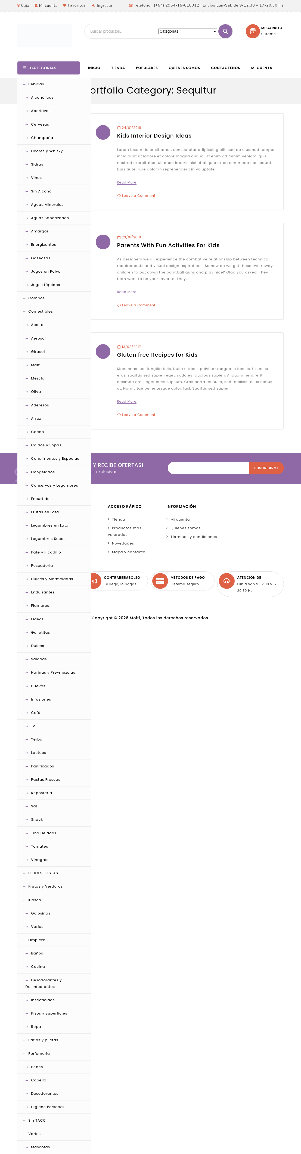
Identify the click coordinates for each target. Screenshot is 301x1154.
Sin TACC (37, 1120)
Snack (37, 819)
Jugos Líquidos (45, 284)
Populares (147, 67)
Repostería (41, 792)
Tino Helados (43, 833)
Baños (37, 953)
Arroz (36, 418)
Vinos (36, 177)
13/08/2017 (129, 346)
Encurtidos (41, 498)
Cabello (38, 1080)
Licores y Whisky (47, 151)
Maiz (35, 365)
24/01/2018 (129, 127)
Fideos (37, 619)
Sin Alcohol (41, 191)
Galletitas (40, 632)
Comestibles (40, 311)
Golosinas (40, 913)
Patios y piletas (43, 1040)
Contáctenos (225, 67)
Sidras (37, 164)
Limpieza (36, 940)
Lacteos (38, 752)
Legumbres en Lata (50, 525)
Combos (36, 298)
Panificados (42, 766)
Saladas (39, 659)
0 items (268, 34)
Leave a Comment (139, 195)
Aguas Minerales (47, 204)
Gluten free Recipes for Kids (157, 355)
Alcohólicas (42, 97)
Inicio (94, 67)
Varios (37, 926)
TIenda (118, 519)
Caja (25, 5)
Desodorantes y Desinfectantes (44, 983)
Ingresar (105, 5)
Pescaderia (42, 565)
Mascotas (40, 1147)
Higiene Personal (47, 1106)
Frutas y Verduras (45, 886)
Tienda (118, 67)
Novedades (123, 543)
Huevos (38, 686)
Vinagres (39, 859)
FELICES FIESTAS (43, 873)
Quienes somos (184, 67)
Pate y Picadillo (46, 552)
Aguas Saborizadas (50, 217)
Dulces (37, 645)
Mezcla (38, 378)
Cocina (38, 966)
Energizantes (43, 244)
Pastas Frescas (45, 779)
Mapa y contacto (128, 552)
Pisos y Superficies (49, 1013)
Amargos (40, 231)
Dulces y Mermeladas (52, 578)
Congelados (43, 472)
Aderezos (40, 405)
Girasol (38, 351)
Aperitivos (41, 110)
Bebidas (36, 84)
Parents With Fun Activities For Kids (168, 245)
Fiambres (40, 605)
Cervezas (40, 124)
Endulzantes (43, 592)
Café (35, 712)
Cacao (37, 431)
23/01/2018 (129, 237)
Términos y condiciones (193, 536)
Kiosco (34, 900)
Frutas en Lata (45, 512)
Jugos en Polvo (45, 271)
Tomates (39, 846)
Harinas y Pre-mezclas (53, 672)
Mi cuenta (48, 5)
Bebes (37, 1066)
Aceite (37, 324)
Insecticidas (43, 1000)
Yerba (36, 739)
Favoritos (76, 5)
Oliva (36, 391)
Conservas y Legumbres (54, 485)
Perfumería (39, 1053)
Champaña (42, 137)
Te (33, 726)
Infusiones (41, 699)
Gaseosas (40, 258)
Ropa (36, 1026)
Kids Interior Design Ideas (154, 135)
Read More (126, 182)
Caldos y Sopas (46, 445)
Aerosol (38, 338)
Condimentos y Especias (55, 458)
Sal (34, 806)
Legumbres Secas (48, 538)
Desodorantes (44, 1093)
